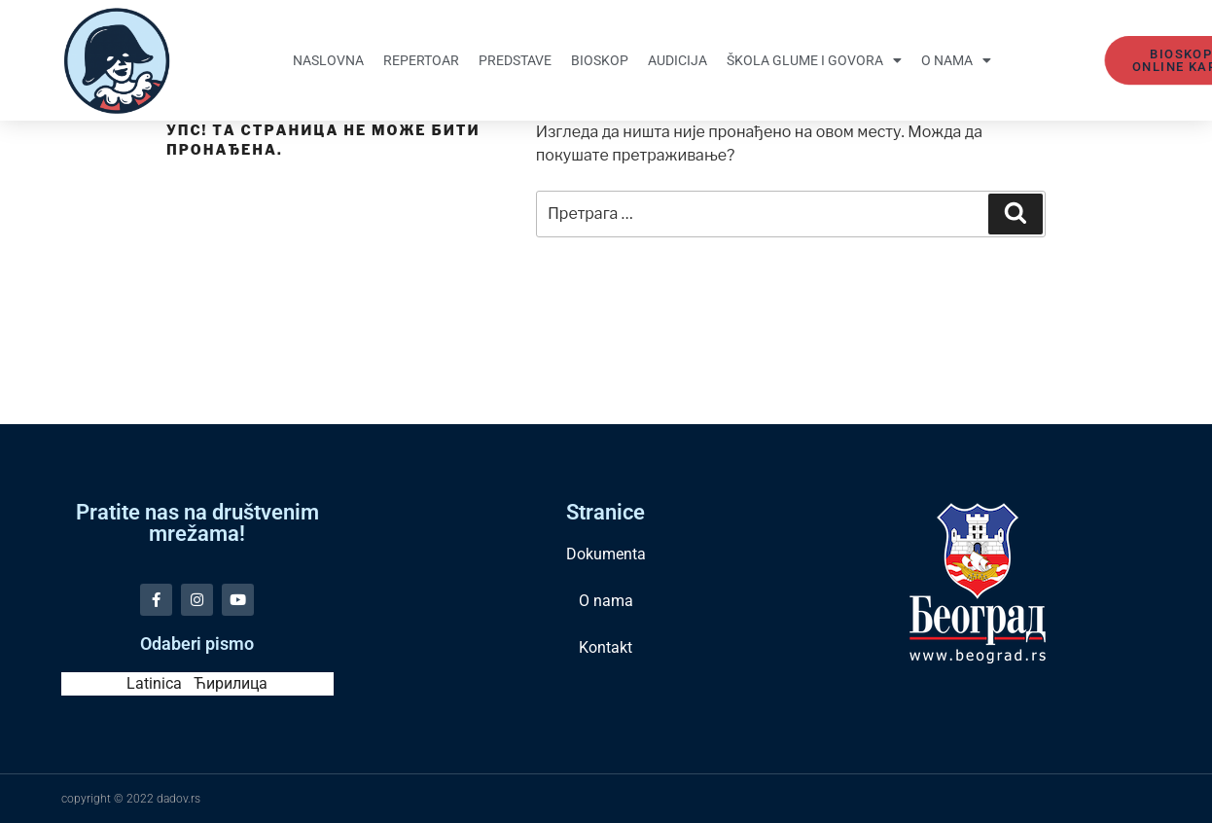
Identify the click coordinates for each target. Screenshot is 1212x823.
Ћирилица (230, 683)
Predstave (515, 60)
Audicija (677, 60)
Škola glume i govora (814, 60)
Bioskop (599, 60)
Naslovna (328, 60)
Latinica (154, 683)
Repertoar (421, 60)
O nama (956, 60)
